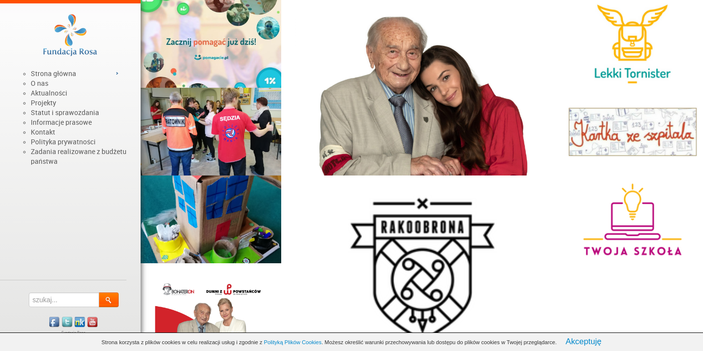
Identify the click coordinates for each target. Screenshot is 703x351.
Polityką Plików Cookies (293, 342)
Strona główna (53, 74)
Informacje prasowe (61, 122)
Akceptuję (583, 341)
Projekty (43, 103)
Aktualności (49, 93)
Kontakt (43, 132)
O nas (39, 83)
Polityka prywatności (63, 142)
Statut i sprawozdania (65, 113)
